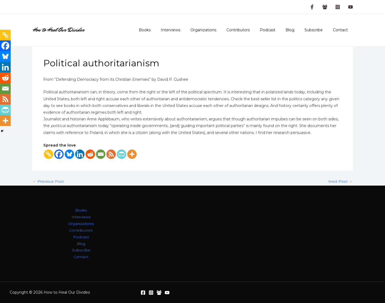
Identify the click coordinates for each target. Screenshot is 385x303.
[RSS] (111, 154)
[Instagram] (337, 7)
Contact (341, 30)
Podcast (277, 30)
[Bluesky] (69, 154)
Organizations (218, 30)
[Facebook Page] (312, 7)
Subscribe (318, 30)
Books (165, 30)
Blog (296, 30)
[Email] (100, 154)
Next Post (340, 181)
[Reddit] (90, 154)
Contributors (250, 30)
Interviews (188, 30)
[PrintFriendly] (121, 154)
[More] (132, 154)
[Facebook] (59, 154)
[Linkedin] (79, 154)
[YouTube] (350, 7)
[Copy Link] (48, 154)
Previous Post (48, 181)
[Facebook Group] (324, 7)
